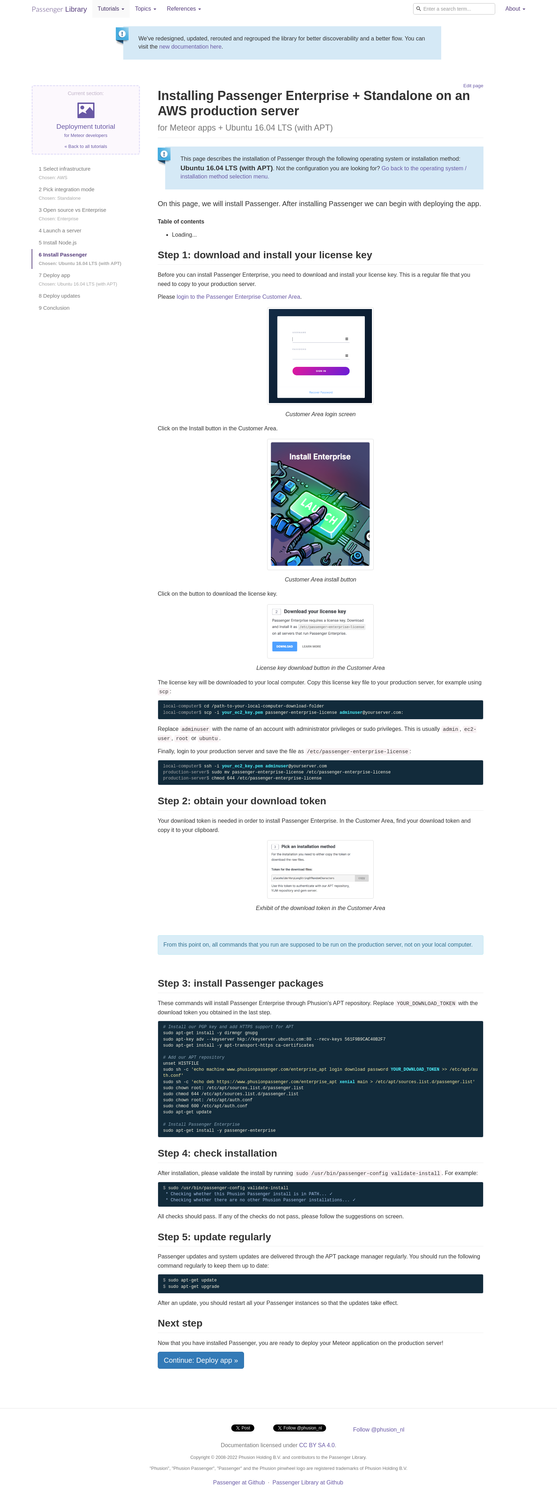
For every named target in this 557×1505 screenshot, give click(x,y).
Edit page (473, 85)
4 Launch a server (60, 230)
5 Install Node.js (58, 242)
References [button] (184, 9)
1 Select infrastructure (65, 173)
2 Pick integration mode (66, 193)
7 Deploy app (78, 279)
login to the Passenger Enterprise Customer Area (238, 297)
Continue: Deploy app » (201, 1360)
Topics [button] (145, 9)
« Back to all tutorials (86, 146)
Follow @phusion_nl (378, 1430)
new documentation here (190, 47)
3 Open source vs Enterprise (72, 214)
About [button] (515, 9)
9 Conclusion (54, 308)
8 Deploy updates (59, 296)
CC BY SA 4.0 (317, 1445)
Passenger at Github (239, 1482)
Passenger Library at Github (307, 1482)
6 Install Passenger (80, 259)
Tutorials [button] (111, 9)
